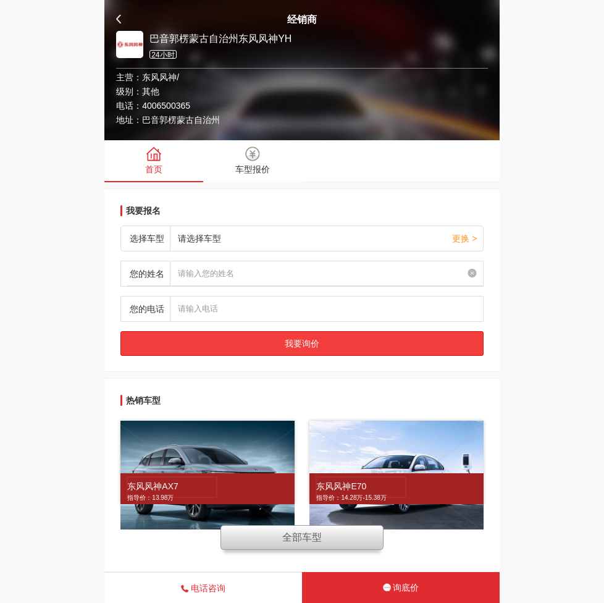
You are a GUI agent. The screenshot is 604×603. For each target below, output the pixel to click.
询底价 (401, 587)
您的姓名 (147, 274)
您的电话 (147, 309)
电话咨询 (203, 588)
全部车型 (302, 537)
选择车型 (147, 238)
